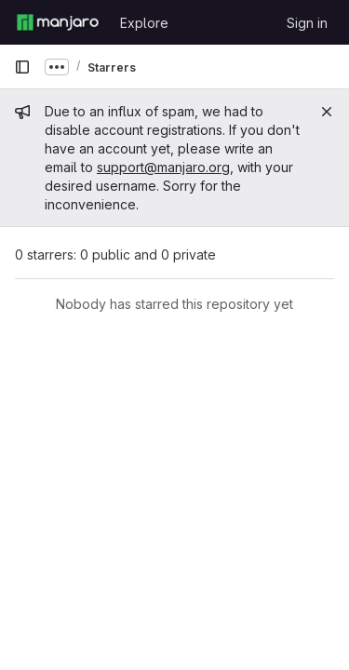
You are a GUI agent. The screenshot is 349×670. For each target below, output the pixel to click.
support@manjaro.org (163, 167)
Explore (144, 23)
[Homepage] (57, 22)
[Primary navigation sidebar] (22, 67)
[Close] (326, 111)
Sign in (307, 23)
